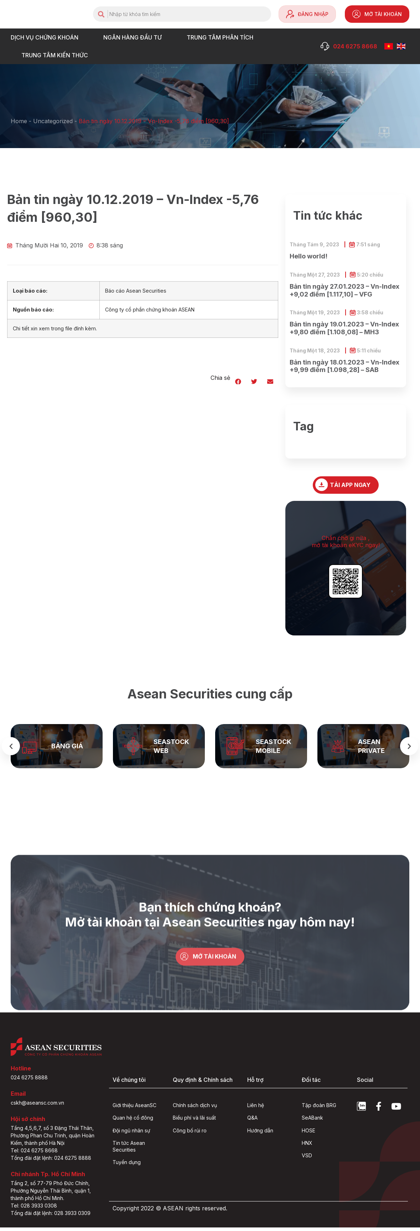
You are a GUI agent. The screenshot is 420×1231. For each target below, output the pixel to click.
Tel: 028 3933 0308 (34, 1209)
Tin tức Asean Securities (129, 1149)
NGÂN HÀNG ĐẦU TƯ (134, 37)
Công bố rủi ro (190, 1134)
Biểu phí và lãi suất (194, 1121)
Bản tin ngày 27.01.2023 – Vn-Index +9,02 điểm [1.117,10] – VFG (344, 290)
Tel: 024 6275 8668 (34, 1154)
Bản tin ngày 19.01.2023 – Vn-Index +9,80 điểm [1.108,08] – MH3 (344, 328)
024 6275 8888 (29, 1081)
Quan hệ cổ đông (133, 1121)
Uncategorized (53, 121)
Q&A (252, 1121)
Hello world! (308, 256)
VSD (307, 1159)
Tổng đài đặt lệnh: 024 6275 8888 (51, 1161)
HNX (307, 1146)
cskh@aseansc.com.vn (37, 1106)
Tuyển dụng (127, 1166)
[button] (238, 381)
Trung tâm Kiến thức (56, 55)
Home (19, 121)
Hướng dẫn (260, 1134)
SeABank (312, 1121)
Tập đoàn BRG (319, 1108)
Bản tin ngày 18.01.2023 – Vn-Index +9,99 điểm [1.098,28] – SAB (344, 366)
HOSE (308, 1134)
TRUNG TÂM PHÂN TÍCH (222, 37)
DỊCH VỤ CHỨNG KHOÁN (46, 37)
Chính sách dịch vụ (195, 1108)
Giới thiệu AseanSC (134, 1108)
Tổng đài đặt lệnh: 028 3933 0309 (50, 1217)
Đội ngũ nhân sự (131, 1134)
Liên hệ (255, 1108)
